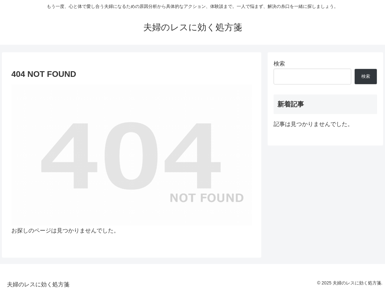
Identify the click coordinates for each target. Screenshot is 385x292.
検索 (279, 63)
